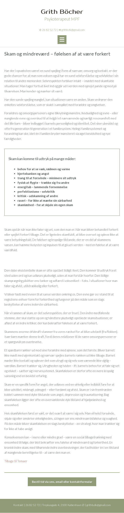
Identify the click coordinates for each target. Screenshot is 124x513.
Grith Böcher (62, 12)
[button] (62, 39)
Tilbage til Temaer (15, 461)
